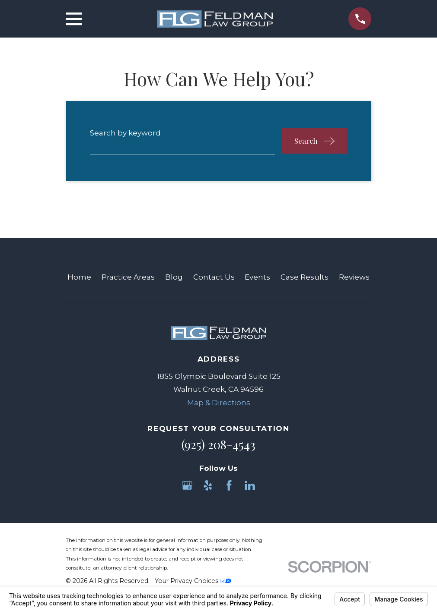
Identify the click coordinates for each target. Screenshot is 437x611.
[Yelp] (208, 485)
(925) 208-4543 (218, 444)
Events (257, 277)
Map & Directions (218, 402)
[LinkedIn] (250, 485)
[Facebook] (229, 485)
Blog (174, 277)
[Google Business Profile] (187, 485)
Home (79, 277)
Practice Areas (128, 277)
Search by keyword (125, 133)
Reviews (354, 277)
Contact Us (214, 277)
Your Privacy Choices (193, 581)
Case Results (305, 277)
